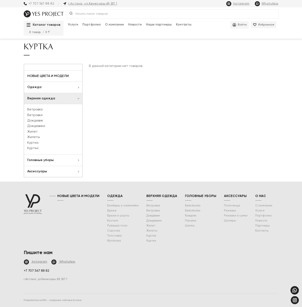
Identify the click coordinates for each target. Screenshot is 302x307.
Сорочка (113, 230)
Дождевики (36, 126)
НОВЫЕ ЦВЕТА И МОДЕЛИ (48, 76)
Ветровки (35, 115)
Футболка (114, 240)
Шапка (189, 225)
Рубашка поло (117, 225)
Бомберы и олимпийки (123, 205)
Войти (240, 25)
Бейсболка (192, 205)
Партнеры (262, 225)
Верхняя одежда (41, 98)
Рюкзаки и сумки (235, 215)
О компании (114, 24)
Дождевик (35, 120)
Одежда (34, 87)
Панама (190, 220)
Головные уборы (40, 160)
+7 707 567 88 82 (39, 3)
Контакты (183, 24)
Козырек (191, 215)
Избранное (263, 24)
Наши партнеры (159, 24)
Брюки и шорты (118, 215)
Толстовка (114, 235)
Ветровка (35, 109)
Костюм (112, 220)
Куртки (32, 148)
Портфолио (91, 24)
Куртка (32, 143)
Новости (135, 24)
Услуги (73, 24)
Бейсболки (192, 210)
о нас (260, 196)
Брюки (111, 210)
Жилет (32, 131)
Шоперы (230, 220)
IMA (44, 300)
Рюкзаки (230, 210)
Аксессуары (37, 171)
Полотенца (232, 205)
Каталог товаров (42, 25)
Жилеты (33, 137)
